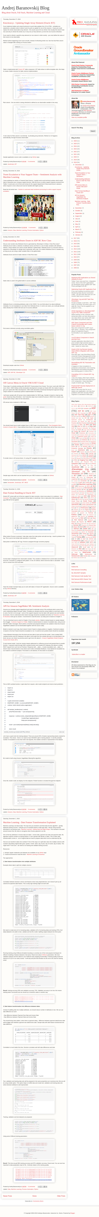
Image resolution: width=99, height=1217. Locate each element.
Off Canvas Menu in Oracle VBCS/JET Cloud (23, 383)
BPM (87, 425)
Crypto (80, 438)
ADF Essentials (82, 413)
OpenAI (86, 499)
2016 (75, 241)
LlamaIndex (83, 480)
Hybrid (94, 460)
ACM (79, 408)
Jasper (84, 465)
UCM (94, 537)
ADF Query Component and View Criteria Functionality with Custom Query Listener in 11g (81, 324)
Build (72, 428)
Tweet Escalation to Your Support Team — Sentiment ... (82, 174)
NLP (93, 492)
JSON (90, 475)
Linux (87, 479)
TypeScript (88, 537)
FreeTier (91, 453)
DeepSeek (93, 441)
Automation (74, 421)
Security (75, 525)
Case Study (87, 429)
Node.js (73, 494)
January (78, 235)
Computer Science (84, 434)
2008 (75, 262)
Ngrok (88, 492)
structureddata (75, 532)
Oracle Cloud (75, 501)
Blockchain (74, 424)
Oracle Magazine (75, 502)
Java (92, 465)
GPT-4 (78, 456)
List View (93, 479)
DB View (92, 439)
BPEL (81, 425)
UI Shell (83, 539)
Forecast (76, 453)
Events (89, 448)
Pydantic (82, 512)
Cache (79, 429)
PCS (72, 508)
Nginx (83, 492)
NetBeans (90, 491)
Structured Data (89, 530)
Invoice (83, 463)
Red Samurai (78, 520)
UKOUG (91, 539)
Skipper (75, 527)
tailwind (83, 532)
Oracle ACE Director (89, 105)
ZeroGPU (81, 557)
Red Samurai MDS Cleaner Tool (81, 579)
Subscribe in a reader (78, 654)
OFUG (92, 497)
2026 (75, 141)
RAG (81, 518)
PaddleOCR (85, 506)
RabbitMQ (91, 516)
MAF (72, 486)
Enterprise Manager (77, 448)
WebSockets (88, 554)
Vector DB (74, 544)
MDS (94, 486)
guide (4, 397)
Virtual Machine (85, 545)
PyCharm (73, 512)
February (78, 232)
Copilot (92, 436)
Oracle (92, 499)
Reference (90, 520)
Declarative (11, 482)
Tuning (78, 537)
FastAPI (73, 451)
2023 (75, 149)
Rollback (79, 523)
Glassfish (91, 455)
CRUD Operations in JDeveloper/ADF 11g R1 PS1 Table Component (83, 311)
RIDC (73, 523)
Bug (86, 426)
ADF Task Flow (79, 414)
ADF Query (92, 413)
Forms (83, 453)
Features (82, 451)
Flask (88, 451)
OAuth (79, 496)
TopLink (91, 533)
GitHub (34, 157)
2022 (75, 151)
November (78, 208)
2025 (75, 143)
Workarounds (75, 556)
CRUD (73, 438)
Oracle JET (21, 69)
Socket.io (93, 527)
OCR (85, 496)
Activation (86, 408)
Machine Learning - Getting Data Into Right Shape (35, 829)
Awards (82, 421)
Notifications (91, 494)
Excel (72, 450)
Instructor (77, 461)
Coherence (82, 433)
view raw (61, 732)
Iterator (76, 465)
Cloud (73, 433)
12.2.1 (75, 406)
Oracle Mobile (85, 502)
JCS (86, 467)
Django (93, 443)
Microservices (88, 488)
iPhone (94, 463)
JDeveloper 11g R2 (80, 472)
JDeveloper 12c (20, 372)
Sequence (84, 525)
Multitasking (82, 491)
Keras (81, 477)
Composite (74, 434)
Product (82, 511)
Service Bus (92, 525)
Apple (91, 418)
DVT (79, 446)
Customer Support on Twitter (19, 622)
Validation (82, 542)
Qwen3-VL (74, 516)
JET (15, 164)
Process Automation (33, 230)
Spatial (85, 528)
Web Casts (88, 548)
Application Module (76, 419)
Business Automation (82, 428)
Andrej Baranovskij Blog (25, 7)
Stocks (73, 530)
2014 (75, 246)
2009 (75, 260)
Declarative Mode (84, 441)
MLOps (79, 489)
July (76, 218)
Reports (81, 522)
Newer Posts (7, 1196)
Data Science (92, 438)
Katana (73, 477)
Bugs (91, 426)
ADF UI (90, 414)
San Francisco (92, 523)
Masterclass (81, 486)
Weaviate (73, 548)
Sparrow (76, 528)
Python (42, 230)
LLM (91, 480)
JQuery (84, 475)
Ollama (73, 499)
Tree (72, 537)
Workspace (93, 556)
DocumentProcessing (88, 444)
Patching (92, 506)
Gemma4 (73, 455)
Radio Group (74, 518)
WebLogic (74, 554)
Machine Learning (21, 230)
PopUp (87, 509)
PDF (77, 507)
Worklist (85, 556)
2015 (75, 243)
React (94, 518)
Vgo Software (90, 544)
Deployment (76, 443)
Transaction (81, 535)
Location (80, 482)
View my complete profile (79, 117)
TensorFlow (75, 533)
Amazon (10, 230)
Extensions (81, 450)
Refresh (73, 522)
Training (73, 535)
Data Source (76, 439)
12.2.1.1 (82, 406)
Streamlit (79, 530)
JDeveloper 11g (80, 469)
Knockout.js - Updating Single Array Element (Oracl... (82, 168)
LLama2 (76, 480)
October (78, 210)
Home (34, 1196)
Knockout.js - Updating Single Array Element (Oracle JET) (29, 23)
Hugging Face (84, 460)
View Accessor (75, 545)
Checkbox (91, 431)
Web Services (84, 550)
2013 (75, 249)
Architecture (89, 419)
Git (79, 455)
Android (73, 418)
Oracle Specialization (88, 504)
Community (91, 433)
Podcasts (76, 509)
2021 (75, 154)
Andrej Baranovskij (88, 101)
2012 (75, 251)
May (76, 224)
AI (76, 416)
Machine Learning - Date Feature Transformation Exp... (83, 203)
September (78, 213)
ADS (72, 416)
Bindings (91, 423)
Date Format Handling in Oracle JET (19, 493)
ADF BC (13, 372)
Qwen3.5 (82, 516)
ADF (9, 372)
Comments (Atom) (38, 1201)
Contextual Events (82, 436)
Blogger (72, 1213)
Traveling (90, 535)
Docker (77, 444)
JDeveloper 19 (92, 473)
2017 (75, 238)
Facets (91, 450)
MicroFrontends (78, 487)
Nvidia (73, 496)
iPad (89, 463)
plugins (94, 508)
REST (89, 522)
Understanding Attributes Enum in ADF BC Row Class (27, 240)
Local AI (73, 482)
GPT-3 (73, 456)
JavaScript (11, 164)
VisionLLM (74, 547)
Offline (85, 497)
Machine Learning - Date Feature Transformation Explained (29, 822)
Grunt (72, 458)
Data (14, 230)
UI (75, 539)
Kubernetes (90, 477)
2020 (75, 157)
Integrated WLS (88, 461)
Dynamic (85, 446)
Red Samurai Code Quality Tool (81, 576)
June (77, 221)
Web (80, 549)
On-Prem (80, 499)
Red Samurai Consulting (79, 570)
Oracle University (75, 506)
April (76, 227)
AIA (80, 416)
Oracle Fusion (87, 501)
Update (86, 540)
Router (85, 523)
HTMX (75, 460)
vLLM (84, 547)
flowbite (94, 451)
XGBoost (44, 955)
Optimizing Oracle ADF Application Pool (83, 289)
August (77, 216)
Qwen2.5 (91, 514)
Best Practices (83, 423)
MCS (88, 486)
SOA (81, 527)
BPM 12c (80, 426)
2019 (75, 159)
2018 (75, 162)
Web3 (76, 552)
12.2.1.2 (90, 406)
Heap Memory (86, 458)
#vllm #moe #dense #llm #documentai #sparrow (83, 404)
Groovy (90, 456)
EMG (92, 446)
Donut (73, 446)
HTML (94, 458)
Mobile (91, 489)
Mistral (73, 489)
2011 (75, 254)
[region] (34, 708)
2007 (75, 265)
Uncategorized (75, 540)
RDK (88, 518)
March (77, 229)
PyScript (90, 513)
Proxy (87, 511)
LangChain (74, 479)
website (37, 620)
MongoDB (73, 491)
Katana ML (74, 566)
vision (92, 545)
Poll (81, 509)
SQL (92, 528)
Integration (74, 463)
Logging (94, 482)
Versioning (81, 544)
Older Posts (61, 1196)
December (78, 164)
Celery (94, 429)
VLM (92, 547)
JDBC (91, 467)
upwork (92, 540)
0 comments (31, 161)
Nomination (81, 494)
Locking (87, 482)
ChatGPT (83, 431)
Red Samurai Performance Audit (81, 582)
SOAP (87, 527)
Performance (85, 508)
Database (84, 439)
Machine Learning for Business (36, 854)
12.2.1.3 (73, 408)
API (86, 418)
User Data (74, 542)
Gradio (84, 456)
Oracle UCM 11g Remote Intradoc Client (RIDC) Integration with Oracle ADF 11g (82, 350)
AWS (89, 421)
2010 (75, 257)
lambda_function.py (10, 732)
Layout (82, 479)
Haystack (78, 458)
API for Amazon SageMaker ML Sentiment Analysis (26, 606)
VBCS (26, 482)
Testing (84, 533)
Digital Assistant (85, 443)
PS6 (93, 511)
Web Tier (93, 550)
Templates (91, 532)
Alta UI (85, 416)
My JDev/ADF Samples (78, 573)
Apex (80, 418)
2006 (75, 268)
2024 (75, 146)
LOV (74, 484)
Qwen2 (84, 514)
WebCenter (87, 552)
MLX (85, 489)
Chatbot (76, 431)
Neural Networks (75, 492)
